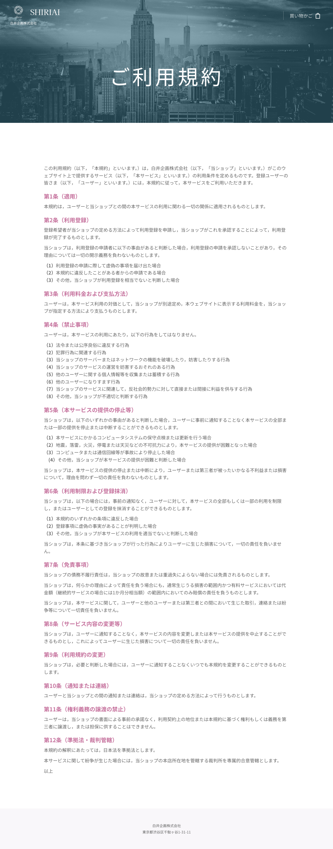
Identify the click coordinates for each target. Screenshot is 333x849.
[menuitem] (226, 15)
